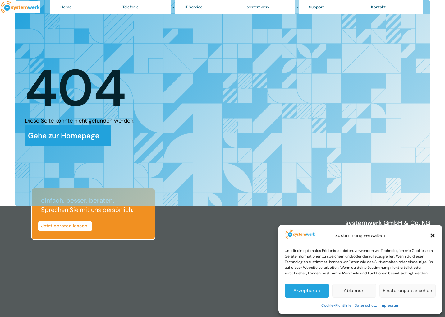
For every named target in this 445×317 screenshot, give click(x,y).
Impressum (389, 305)
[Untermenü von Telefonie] (173, 7)
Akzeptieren (306, 290)
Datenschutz (366, 305)
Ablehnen (354, 290)
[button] (432, 235)
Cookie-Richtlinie (336, 305)
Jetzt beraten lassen (64, 226)
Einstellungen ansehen (407, 290)
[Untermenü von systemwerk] (297, 7)
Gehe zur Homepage (65, 135)
